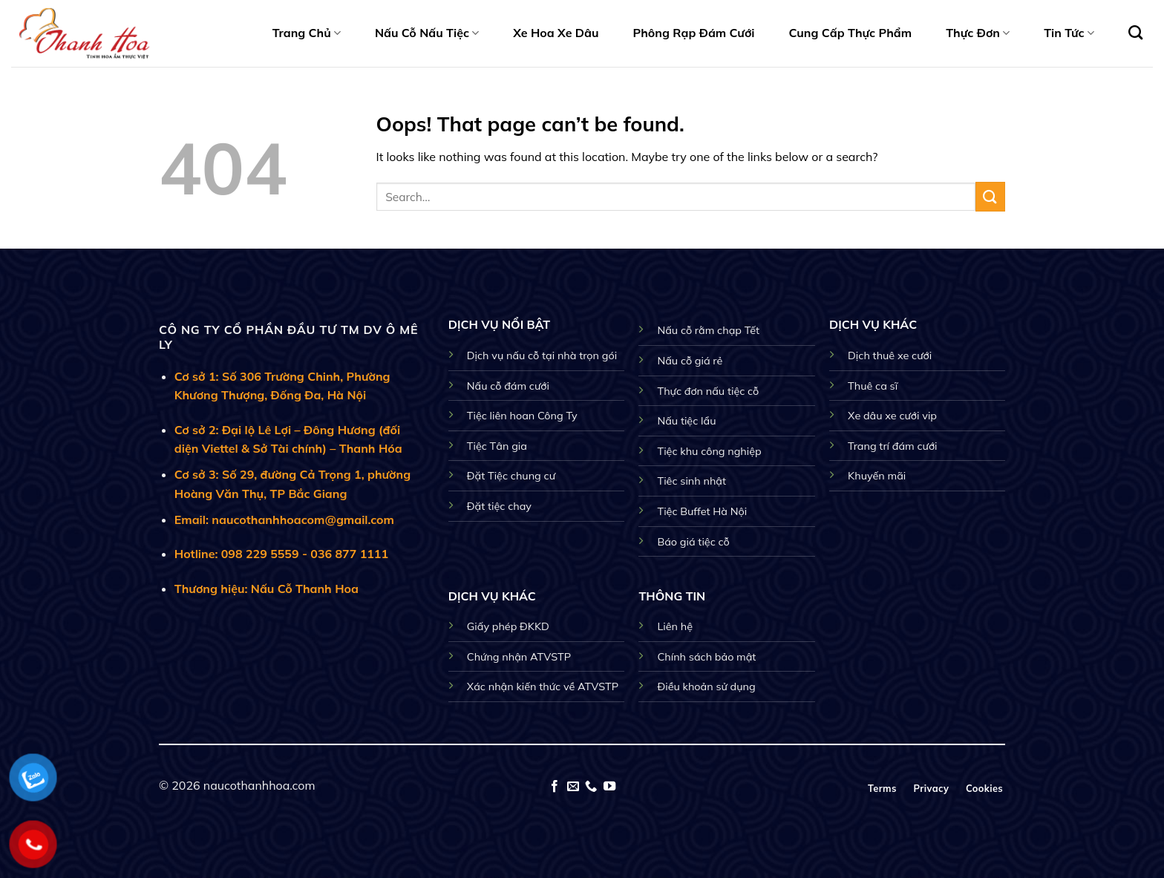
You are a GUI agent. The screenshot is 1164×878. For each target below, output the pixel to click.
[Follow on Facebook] (554, 786)
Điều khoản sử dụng (706, 686)
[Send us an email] (573, 786)
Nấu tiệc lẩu (686, 420)
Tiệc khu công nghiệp (709, 451)
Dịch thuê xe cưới (890, 355)
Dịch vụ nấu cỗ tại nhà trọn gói (542, 355)
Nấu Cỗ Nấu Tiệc (427, 32)
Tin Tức (1069, 32)
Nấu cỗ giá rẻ (689, 360)
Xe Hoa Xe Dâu (555, 32)
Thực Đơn (978, 32)
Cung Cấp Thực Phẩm (850, 32)
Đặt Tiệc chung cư (511, 475)
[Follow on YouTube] (609, 786)
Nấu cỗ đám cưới (508, 386)
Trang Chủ (306, 32)
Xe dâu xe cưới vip (892, 415)
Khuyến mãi (877, 475)
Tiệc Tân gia (497, 446)
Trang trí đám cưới (892, 446)
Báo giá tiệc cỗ (693, 541)
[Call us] (591, 786)
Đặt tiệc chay (499, 506)
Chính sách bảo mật (706, 657)
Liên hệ (675, 626)
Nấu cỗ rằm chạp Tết (708, 330)
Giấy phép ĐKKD (508, 626)
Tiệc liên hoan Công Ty (522, 415)
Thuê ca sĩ (872, 386)
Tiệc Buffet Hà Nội (702, 511)
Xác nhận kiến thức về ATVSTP (542, 686)
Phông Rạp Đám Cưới (694, 32)
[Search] (1135, 32)
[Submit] (990, 196)
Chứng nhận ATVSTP (519, 657)
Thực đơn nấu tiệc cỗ (708, 391)
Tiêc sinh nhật (691, 481)
